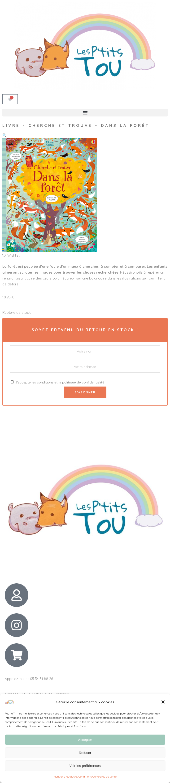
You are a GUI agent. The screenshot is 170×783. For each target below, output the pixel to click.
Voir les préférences (85, 766)
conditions (45, 382)
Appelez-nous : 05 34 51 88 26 (29, 678)
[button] (163, 702)
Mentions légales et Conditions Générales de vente (85, 776)
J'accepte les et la (57, 382)
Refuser (85, 753)
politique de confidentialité (83, 382)
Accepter (85, 740)
